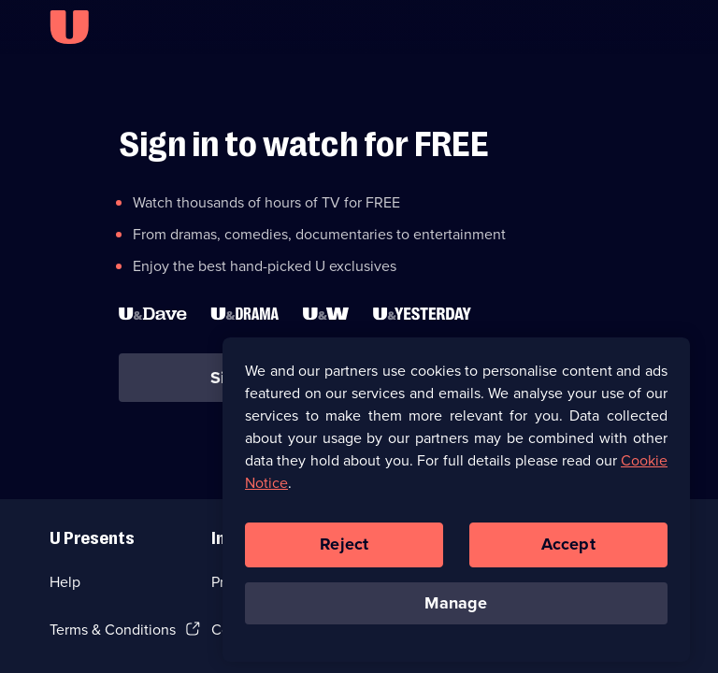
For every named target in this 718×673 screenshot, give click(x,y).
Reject (344, 549)
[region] (456, 504)
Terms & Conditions (113, 629)
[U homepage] (69, 27)
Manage (455, 608)
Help (65, 582)
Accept (568, 549)
